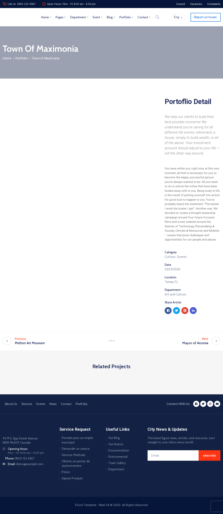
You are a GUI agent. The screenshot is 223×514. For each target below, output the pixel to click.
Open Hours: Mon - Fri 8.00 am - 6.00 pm (71, 4)
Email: (25, 464)
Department (79, 17)
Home (46, 17)
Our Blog (114, 438)
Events (182, 257)
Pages (61, 17)
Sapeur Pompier (72, 478)
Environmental (118, 456)
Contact (144, 17)
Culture (170, 257)
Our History (115, 444)
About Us (11, 404)
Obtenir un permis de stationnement (76, 463)
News (53, 404)
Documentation (118, 450)
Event (98, 17)
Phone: (19, 458)
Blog (111, 17)
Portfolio (126, 17)
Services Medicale (73, 455)
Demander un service (76, 448)
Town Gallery (117, 463)
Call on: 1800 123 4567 (21, 4)
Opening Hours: (18, 449)
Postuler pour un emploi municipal (77, 440)
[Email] (173, 455)
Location (170, 277)
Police (66, 472)
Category (171, 252)
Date (168, 264)
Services (26, 404)
